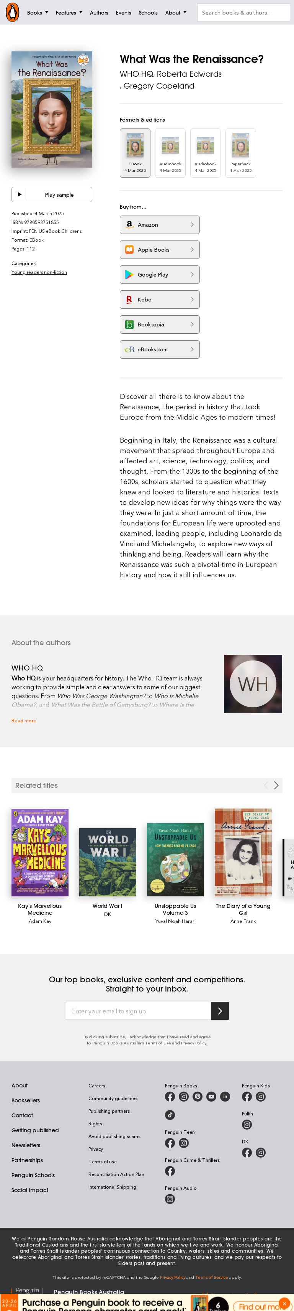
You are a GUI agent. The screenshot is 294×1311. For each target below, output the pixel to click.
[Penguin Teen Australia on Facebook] (170, 1143)
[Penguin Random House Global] (32, 1294)
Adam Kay (40, 920)
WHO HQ (136, 74)
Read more (23, 720)
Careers (96, 1085)
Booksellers (25, 1100)
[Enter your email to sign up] (138, 1011)
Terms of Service (211, 1277)
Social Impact (29, 1190)
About (19, 1085)
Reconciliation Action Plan (116, 1174)
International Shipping (112, 1186)
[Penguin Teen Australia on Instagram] (184, 1143)
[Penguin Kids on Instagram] (261, 1097)
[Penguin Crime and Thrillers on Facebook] (170, 1171)
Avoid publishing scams (114, 1136)
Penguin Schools (33, 1175)
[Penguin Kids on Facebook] (247, 1097)
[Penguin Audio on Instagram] (170, 1199)
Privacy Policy (193, 1042)
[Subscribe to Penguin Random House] (220, 1011)
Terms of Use (158, 1042)
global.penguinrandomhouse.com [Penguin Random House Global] (240, 1294)
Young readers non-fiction (39, 271)
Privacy (95, 1148)
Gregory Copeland (159, 86)
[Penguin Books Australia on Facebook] (170, 1097)
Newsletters (25, 1145)
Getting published (35, 1130)
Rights (95, 1123)
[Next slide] (276, 785)
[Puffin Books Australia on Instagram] (247, 1125)
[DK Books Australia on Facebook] (247, 1153)
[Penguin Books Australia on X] (198, 1097)
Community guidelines (112, 1098)
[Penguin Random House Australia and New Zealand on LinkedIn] (225, 1097)
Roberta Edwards (189, 74)
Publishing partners (109, 1110)
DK (107, 913)
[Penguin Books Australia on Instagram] (184, 1097)
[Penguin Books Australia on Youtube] (211, 1097)
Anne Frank (243, 920)
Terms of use (102, 1161)
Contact (22, 1115)
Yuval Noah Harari (175, 920)
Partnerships (27, 1160)
